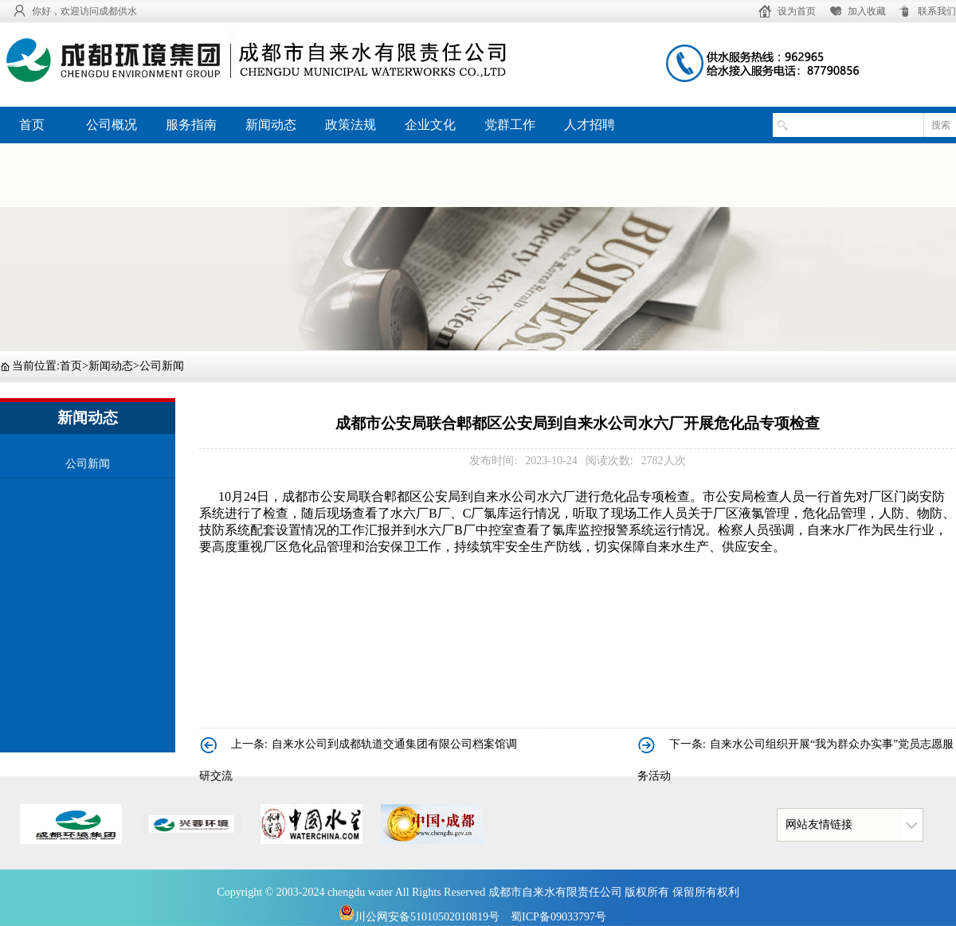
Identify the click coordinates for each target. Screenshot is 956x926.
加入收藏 (867, 11)
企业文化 (430, 124)
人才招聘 (589, 124)
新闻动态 (270, 124)
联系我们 (937, 11)
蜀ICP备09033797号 (558, 917)
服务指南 (191, 124)
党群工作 (509, 124)
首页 (32, 124)
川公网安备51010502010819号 (419, 917)
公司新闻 (161, 366)
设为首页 (797, 11)
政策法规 (350, 124)
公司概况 (111, 124)
